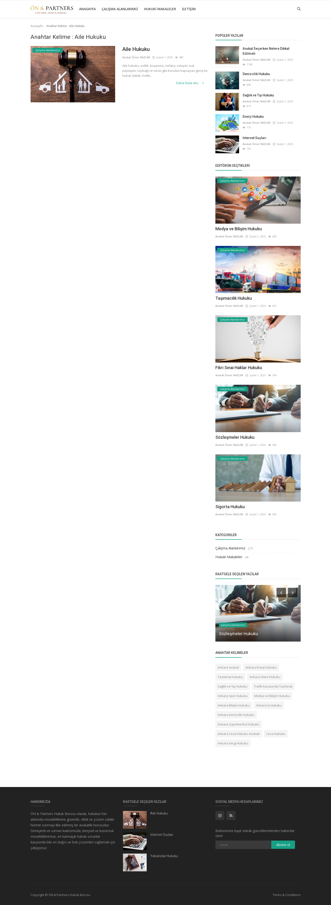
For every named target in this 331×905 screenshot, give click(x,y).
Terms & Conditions (287, 895)
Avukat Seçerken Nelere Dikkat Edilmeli (266, 51)
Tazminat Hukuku (230, 677)
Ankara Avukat (228, 667)
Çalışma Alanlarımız (120, 9)
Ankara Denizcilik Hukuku (236, 715)
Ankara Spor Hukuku (233, 696)
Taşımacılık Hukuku (233, 298)
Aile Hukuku (136, 49)
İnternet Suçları (254, 138)
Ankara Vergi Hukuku (233, 743)
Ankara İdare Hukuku (264, 677)
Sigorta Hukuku (230, 506)
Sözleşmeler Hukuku (234, 437)
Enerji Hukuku (253, 116)
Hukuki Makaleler (160, 9)
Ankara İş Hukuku (268, 705)
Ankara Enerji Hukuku (261, 667)
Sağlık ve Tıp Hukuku (258, 95)
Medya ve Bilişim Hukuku (238, 228)
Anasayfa (87, 9)
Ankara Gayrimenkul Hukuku (238, 724)
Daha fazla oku (190, 83)
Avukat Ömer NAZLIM (136, 57)
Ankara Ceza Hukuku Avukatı (238, 734)
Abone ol (283, 844)
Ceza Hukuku (275, 734)
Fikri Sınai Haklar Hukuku (238, 367)
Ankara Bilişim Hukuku (233, 705)
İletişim (189, 9)
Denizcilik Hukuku (256, 74)
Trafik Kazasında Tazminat (273, 686)
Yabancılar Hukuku (164, 856)
